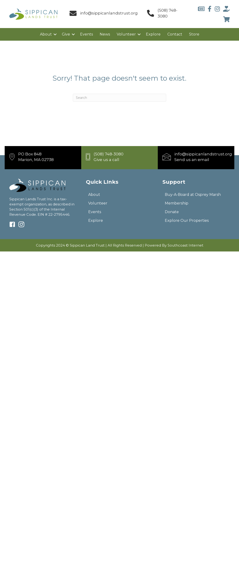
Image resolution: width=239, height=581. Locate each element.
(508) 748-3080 (108, 154)
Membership (176, 203)
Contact (174, 34)
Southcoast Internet (185, 245)
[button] (55, 34)
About (46, 34)
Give (66, 34)
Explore (153, 34)
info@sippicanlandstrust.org (109, 13)
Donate (172, 212)
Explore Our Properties (187, 220)
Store (194, 34)
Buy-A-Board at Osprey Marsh (193, 194)
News (105, 34)
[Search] (119, 98)
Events (86, 34)
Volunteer (126, 34)
